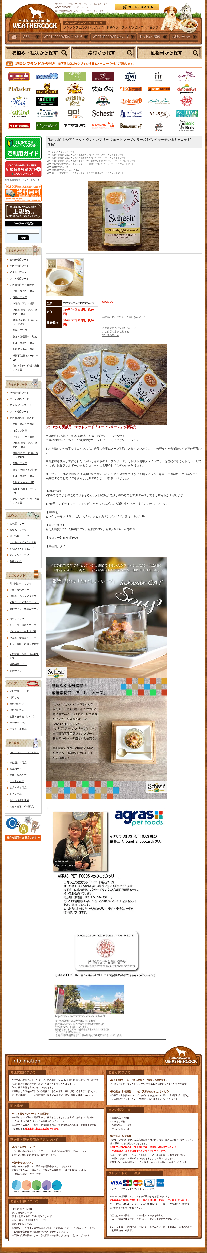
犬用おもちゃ (17, 703)
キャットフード (67, 152)
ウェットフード (117, 155)
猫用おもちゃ (17, 710)
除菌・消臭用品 (18, 787)
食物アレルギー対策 (23, 349)
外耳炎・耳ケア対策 (23, 303)
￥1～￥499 (73, 170)
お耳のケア (16, 768)
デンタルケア (17, 781)
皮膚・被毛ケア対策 (23, 291)
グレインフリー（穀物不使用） (87, 164)
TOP (48, 152)
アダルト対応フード (20, 272)
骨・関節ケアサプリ (20, 583)
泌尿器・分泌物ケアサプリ (24, 602)
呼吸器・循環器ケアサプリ (24, 638)
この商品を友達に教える (115, 331)
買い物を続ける (110, 335)
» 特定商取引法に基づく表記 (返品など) (123, 317)
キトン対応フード (19, 399)
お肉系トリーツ (18, 523)
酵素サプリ (16, 670)
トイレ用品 (16, 794)
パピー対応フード (19, 265)
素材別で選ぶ (58, 167)
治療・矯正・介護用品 (22, 806)
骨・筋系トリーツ (19, 536)
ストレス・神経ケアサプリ (24, 625)
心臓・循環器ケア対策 (25, 336)
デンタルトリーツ (19, 554)
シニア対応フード (19, 278)
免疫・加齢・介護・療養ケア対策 (88, 161)
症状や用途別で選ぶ (61, 155)
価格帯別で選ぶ (59, 170)
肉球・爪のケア (18, 775)
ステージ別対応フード (62, 173)
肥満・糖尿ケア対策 (23, 343)
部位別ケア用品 (18, 762)
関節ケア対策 (20, 330)
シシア (55, 152)
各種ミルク (16, 561)
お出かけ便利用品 (19, 800)
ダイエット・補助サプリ (23, 631)
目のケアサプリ (18, 619)
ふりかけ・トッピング (22, 548)
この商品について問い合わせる (119, 328)
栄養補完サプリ (18, 664)
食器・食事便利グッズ (22, 716)
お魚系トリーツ (18, 529)
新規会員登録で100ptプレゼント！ (22, 180)
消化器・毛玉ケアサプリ (23, 596)
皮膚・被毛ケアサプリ (22, 589)
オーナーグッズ (18, 722)
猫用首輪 (14, 697)
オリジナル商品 (18, 729)
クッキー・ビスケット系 (23, 542)
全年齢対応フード (19, 259)
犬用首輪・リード (19, 691)
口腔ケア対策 (20, 297)
